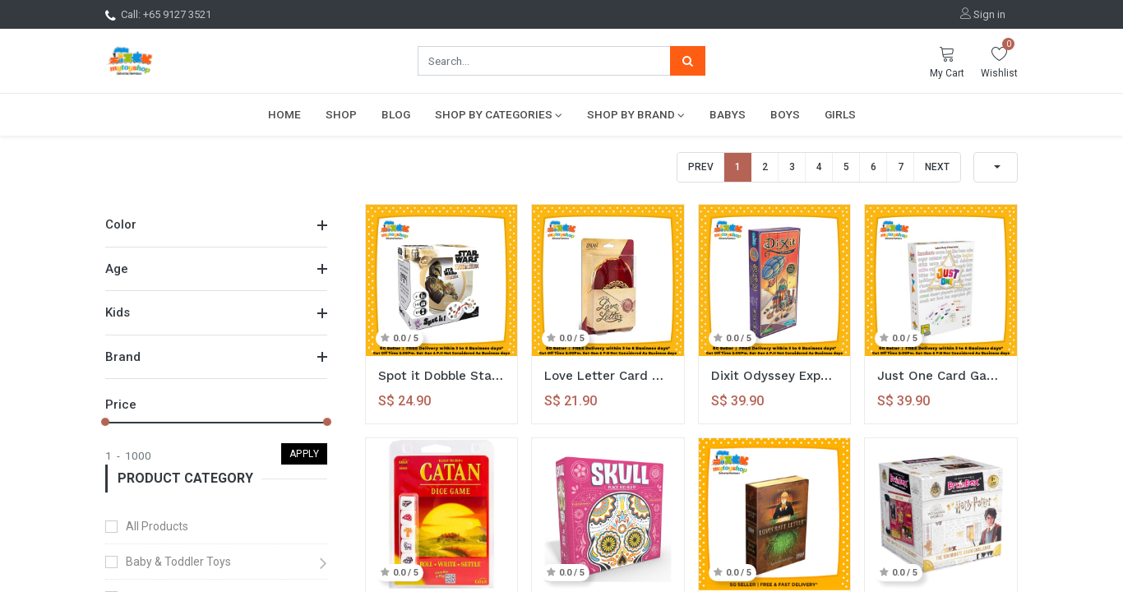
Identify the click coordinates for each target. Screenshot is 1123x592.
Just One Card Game (941, 375)
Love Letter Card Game (608, 375)
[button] (995, 167)
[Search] (687, 61)
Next (937, 167)
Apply (304, 454)
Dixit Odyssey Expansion (775, 375)
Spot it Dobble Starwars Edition (442, 375)
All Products (157, 526)
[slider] (105, 422)
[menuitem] (284, 114)
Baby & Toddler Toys (178, 561)
